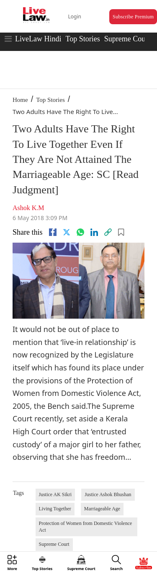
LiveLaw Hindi (38, 39)
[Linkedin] (94, 232)
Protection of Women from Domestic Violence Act (85, 526)
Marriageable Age (102, 509)
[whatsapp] (80, 232)
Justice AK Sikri (55, 494)
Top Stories (82, 39)
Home (20, 99)
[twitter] (66, 232)
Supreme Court (127, 39)
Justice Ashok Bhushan (108, 494)
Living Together (55, 509)
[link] (108, 232)
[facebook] (53, 232)
